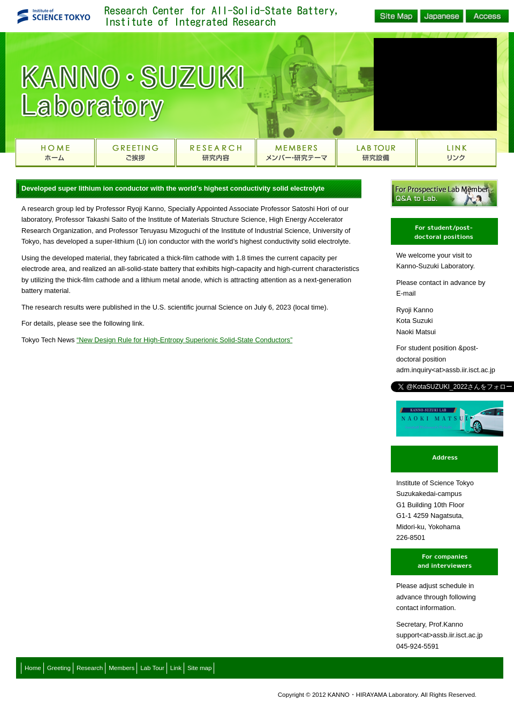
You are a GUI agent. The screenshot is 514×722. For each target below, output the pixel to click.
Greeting (59, 668)
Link (176, 668)
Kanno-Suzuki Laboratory (118, 85)
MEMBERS (296, 153)
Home (33, 668)
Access (487, 15)
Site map (199, 668)
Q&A (444, 193)
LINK (457, 153)
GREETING (135, 153)
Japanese (441, 15)
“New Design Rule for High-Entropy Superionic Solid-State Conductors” (184, 340)
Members (121, 668)
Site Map (396, 15)
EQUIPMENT (376, 153)
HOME (55, 153)
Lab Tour (152, 668)
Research (90, 668)
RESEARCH (216, 153)
